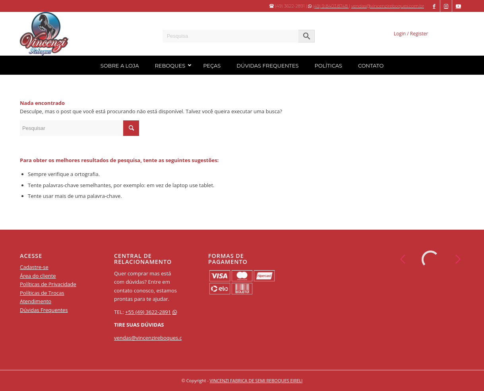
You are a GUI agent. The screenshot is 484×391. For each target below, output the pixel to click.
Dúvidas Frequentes (44, 310)
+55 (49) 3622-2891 (148, 312)
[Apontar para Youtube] (458, 6)
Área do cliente (38, 275)
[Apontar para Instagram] (446, 6)
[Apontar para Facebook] (434, 6)
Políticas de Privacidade (48, 284)
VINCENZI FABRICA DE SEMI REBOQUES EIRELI (256, 380)
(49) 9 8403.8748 (331, 6)
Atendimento (35, 301)
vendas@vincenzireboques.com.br (387, 6)
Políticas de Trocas (42, 292)
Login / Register (411, 33)
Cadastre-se (34, 267)
